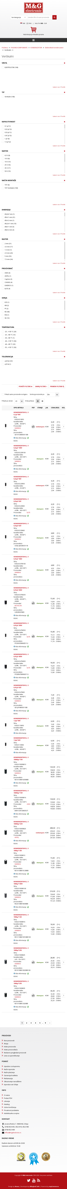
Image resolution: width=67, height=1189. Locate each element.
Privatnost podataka (11, 1110)
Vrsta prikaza (29, 401)
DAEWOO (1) (9, 285)
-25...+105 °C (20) (10, 332)
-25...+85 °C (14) (10, 335)
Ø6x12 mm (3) (9, 230)
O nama (7, 1095)
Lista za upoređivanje (12, 1056)
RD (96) (7, 312)
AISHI (28, 804)
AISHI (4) (7, 273)
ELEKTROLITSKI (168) (11, 67)
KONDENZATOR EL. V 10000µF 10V (21, 758)
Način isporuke (9, 1069)
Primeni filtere (57, 386)
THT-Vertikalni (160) (11, 188)
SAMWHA (18, 428)
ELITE (28, 512)
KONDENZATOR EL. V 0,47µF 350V (21, 624)
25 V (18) (7, 165)
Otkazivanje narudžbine (12, 1081)
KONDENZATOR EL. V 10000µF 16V (21, 792)
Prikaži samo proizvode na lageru (16, 394)
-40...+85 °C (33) (10, 344)
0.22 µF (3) (8, 129)
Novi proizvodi (9, 1040)
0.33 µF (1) (8, 132)
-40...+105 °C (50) (10, 341)
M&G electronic (27, 1175)
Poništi (63, 87)
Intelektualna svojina (11, 1113)
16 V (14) (7, 162)
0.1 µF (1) (8, 126)
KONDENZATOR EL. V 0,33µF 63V (21, 525)
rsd (42, 23)
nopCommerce (54, 1186)
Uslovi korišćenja (10, 1107)
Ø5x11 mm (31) (10, 217)
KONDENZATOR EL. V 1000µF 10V (21, 849)
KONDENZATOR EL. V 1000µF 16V (21, 916)
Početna (5, 47)
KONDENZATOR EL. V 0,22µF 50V (21, 478)
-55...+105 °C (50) (10, 347)
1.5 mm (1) (8, 250)
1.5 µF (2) (8, 142)
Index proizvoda (10, 1047)
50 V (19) (7, 171)
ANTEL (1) (8, 276)
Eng (29, 23)
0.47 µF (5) (8, 136)
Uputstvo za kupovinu (12, 1066)
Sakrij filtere (41, 386)
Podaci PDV (8, 1098)
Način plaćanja (9, 1072)
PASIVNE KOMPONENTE (19, 47)
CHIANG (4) (8, 282)
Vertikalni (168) (10, 97)
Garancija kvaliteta (11, 1075)
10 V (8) (7, 159)
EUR (45, 23)
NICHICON (18, 606)
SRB (22, 23)
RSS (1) (7, 315)
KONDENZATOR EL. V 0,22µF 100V (21, 447)
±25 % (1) (8, 364)
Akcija (6, 1043)
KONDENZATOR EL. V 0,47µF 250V (21, 589)
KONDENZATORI (36, 47)
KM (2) (7, 305)
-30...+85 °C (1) (9, 338)
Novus (17, 1186)
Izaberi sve (56, 87)
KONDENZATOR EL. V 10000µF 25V (21, 823)
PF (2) (6, 309)
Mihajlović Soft (34, 1186)
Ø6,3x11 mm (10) (10, 224)
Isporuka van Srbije (11, 1084)
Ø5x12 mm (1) (9, 220)
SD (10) (7, 318)
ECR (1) (7, 302)
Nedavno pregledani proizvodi (15, 1053)
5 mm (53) (8, 256)
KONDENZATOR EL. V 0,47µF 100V (21, 558)
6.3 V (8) (7, 155)
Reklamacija (8, 1078)
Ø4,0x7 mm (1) (9, 214)
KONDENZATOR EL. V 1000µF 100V (21, 883)
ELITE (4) (7, 289)
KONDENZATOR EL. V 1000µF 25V (21, 949)
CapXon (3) (8, 279)
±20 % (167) (9, 361)
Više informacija (20, 438)
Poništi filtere (25, 386)
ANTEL (17, 837)
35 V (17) (7, 168)
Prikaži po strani (7, 401)
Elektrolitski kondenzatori (54, 47)
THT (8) (7, 185)
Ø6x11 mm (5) (9, 227)
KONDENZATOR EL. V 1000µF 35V (21, 982)
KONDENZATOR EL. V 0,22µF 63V (21, 500)
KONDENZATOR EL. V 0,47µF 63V (21, 686)
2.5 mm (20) (9, 253)
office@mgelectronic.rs (13, 1132)
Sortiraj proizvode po (37, 394)
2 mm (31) (8, 244)
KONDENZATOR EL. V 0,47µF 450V (21, 655)
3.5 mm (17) (9, 247)
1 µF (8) (7, 139)
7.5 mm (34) (9, 259)
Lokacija (7, 1101)
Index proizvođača (10, 1050)
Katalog (6, 1104)
